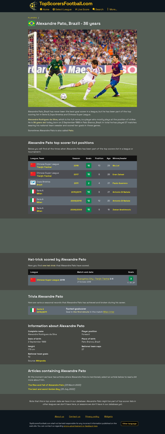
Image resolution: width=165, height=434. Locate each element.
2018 (76, 165)
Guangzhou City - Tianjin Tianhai (93, 278)
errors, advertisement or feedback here (80, 426)
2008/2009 (76, 209)
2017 (76, 174)
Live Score (82, 9)
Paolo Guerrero (120, 183)
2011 (76, 183)
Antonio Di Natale (121, 192)
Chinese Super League (51, 280)
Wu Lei (116, 165)
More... (112, 9)
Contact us (74, 416)
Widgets (108, 416)
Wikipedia (41, 360)
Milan (39, 193)
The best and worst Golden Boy (44, 389)
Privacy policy (92, 416)
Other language (129, 423)
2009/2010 (76, 200)
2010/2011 (76, 192)
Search (98, 9)
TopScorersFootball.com (65, 3)
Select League (62, 9)
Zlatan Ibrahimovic (122, 209)
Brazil (39, 184)
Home (44, 9)
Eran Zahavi (118, 174)
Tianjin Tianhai (44, 167)
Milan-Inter (108, 311)
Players (32, 18)
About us (59, 416)
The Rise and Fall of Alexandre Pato (46, 385)
